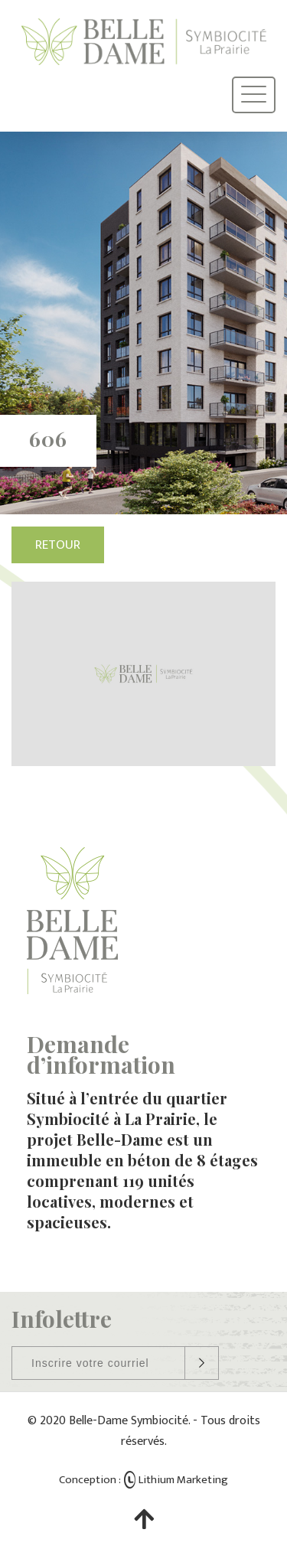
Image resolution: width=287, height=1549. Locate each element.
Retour (57, 545)
